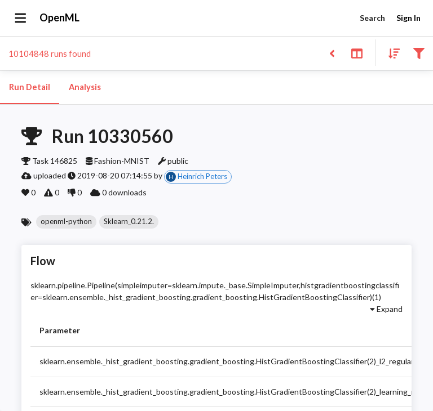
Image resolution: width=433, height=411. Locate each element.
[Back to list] (331, 52)
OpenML (59, 18)
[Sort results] (391, 52)
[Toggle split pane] (356, 52)
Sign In (408, 18)
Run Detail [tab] (29, 87)
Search (372, 18)
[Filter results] (418, 52)
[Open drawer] (20, 18)
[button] (66, 222)
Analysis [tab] (84, 87)
